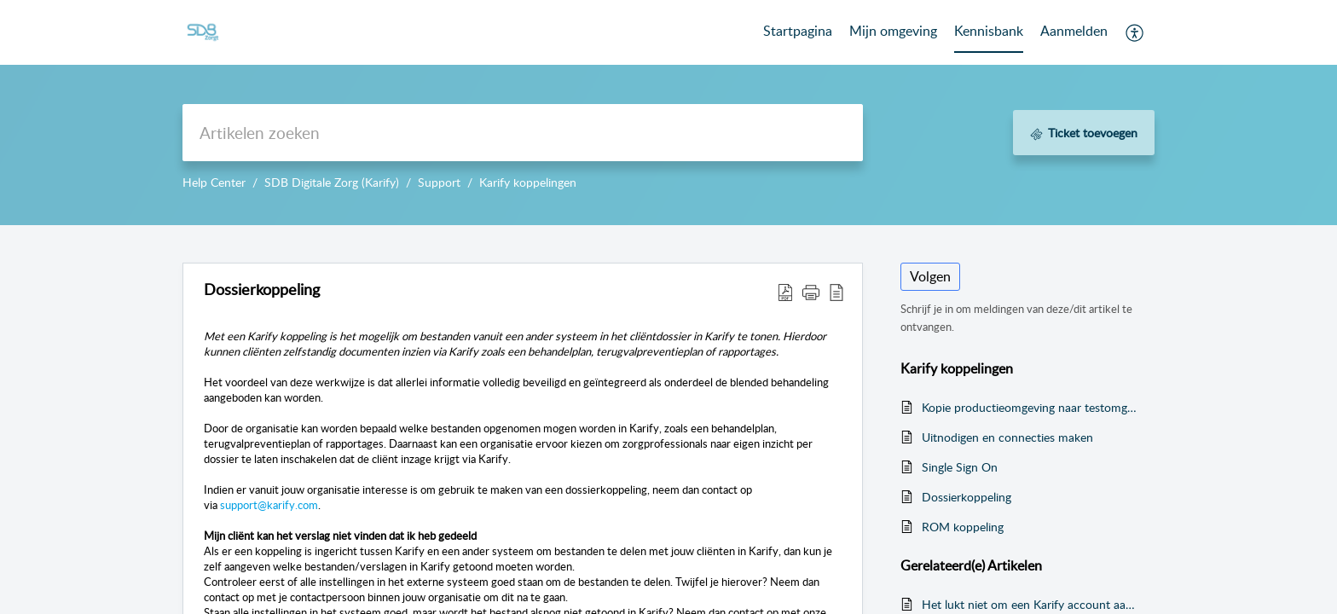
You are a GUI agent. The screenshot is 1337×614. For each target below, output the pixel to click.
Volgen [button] (930, 276)
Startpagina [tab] (797, 30)
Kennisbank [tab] (988, 30)
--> (668, 112)
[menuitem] (1074, 32)
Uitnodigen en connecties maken (1007, 437)
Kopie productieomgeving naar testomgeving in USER (1029, 407)
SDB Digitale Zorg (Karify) (331, 182)
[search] (522, 132)
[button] (1135, 32)
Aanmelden (1074, 30)
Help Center (214, 182)
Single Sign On (960, 467)
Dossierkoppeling (966, 497)
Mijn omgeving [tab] (893, 30)
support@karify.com (269, 505)
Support (439, 182)
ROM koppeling (963, 526)
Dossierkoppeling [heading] (262, 290)
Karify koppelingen (527, 182)
